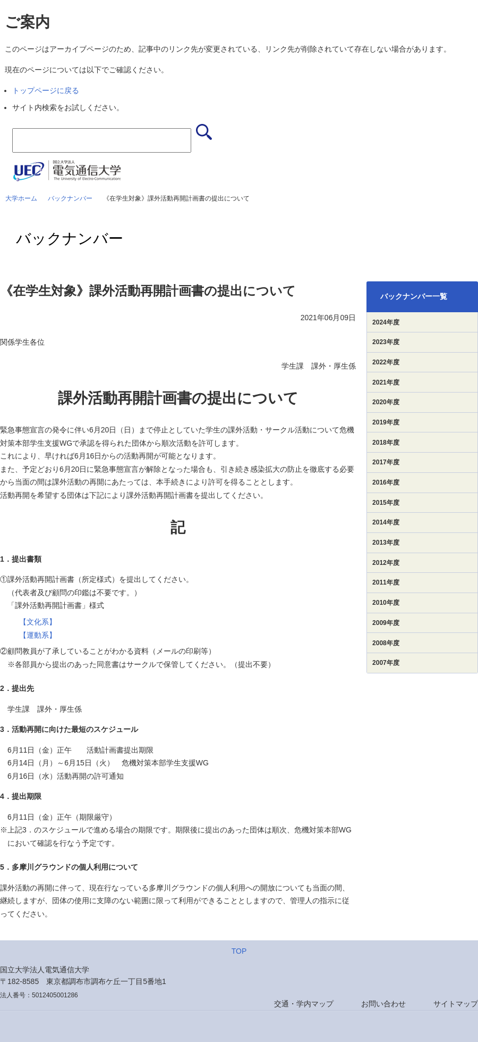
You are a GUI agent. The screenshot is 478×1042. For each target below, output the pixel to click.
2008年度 (385, 643)
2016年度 (385, 482)
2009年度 (385, 623)
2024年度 (385, 322)
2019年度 (385, 422)
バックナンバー (70, 198)
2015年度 (385, 502)
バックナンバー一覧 (413, 296)
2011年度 (385, 582)
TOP (239, 951)
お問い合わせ (383, 1003)
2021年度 (385, 382)
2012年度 (385, 562)
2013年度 (385, 542)
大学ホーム (21, 198)
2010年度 (385, 602)
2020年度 (385, 402)
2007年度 (385, 662)
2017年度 (385, 462)
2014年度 (385, 522)
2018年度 (385, 442)
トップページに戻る (45, 90)
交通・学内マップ (304, 1003)
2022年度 (385, 362)
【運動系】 (37, 635)
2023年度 (385, 342)
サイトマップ (455, 1003)
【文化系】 (37, 622)
